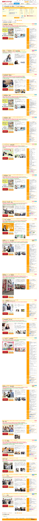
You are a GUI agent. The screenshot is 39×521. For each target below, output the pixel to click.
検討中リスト (26, 1)
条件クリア (22, 17)
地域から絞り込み (12, 9)
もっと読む (16, 32)
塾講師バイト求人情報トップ (4, 5)
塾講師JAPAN (5, 4)
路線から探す (8, 5)
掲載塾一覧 (22, 4)
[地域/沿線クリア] (4, 11)
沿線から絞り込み (12, 12)
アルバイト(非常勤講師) (22, 10)
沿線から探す (17, 4)
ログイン (35, 1)
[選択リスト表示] (15, 9)
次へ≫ (19, 20)
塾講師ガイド (28, 4)
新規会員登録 (31, 1)
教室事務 (21, 13)
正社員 (21, 11)
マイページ (34, 4)
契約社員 (21, 12)
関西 (10, 5)
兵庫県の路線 (13, 5)
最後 (21, 20)
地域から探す (11, 4)
